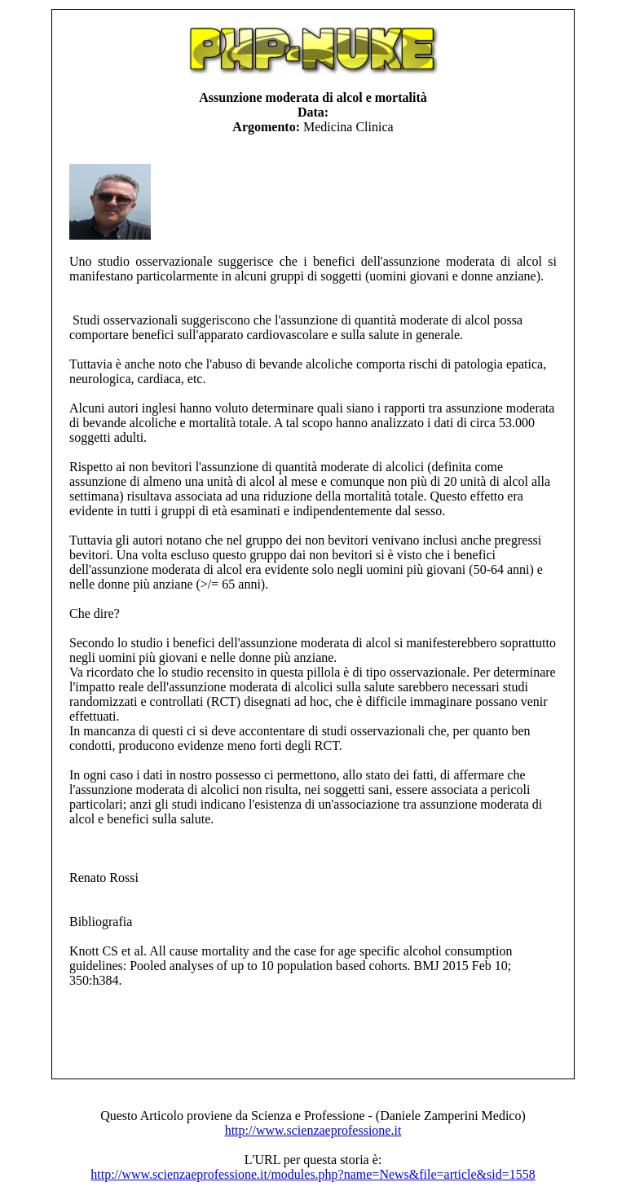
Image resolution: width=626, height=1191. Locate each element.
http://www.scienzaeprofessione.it (313, 1130)
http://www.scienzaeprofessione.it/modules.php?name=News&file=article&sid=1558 (312, 1174)
